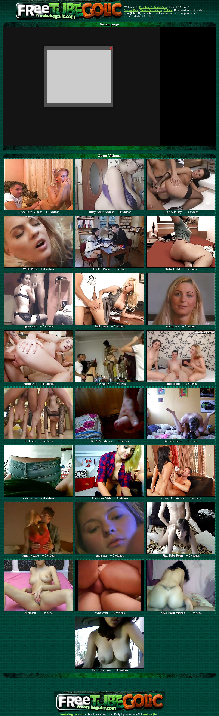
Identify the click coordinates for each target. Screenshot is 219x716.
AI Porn (168, 10)
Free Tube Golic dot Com (153, 7)
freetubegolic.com (72, 714)
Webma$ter (150, 714)
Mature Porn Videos (151, 10)
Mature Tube (131, 10)
